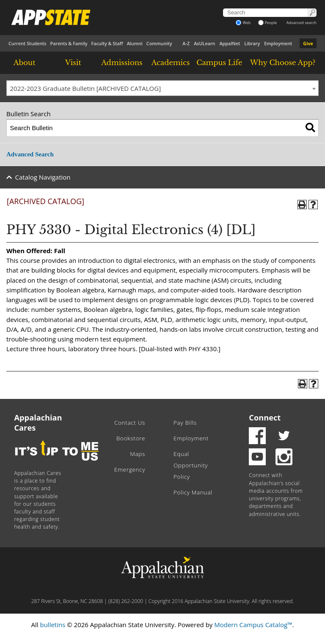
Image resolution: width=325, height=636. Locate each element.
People (267, 22)
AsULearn (204, 43)
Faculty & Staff (107, 43)
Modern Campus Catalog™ (253, 624)
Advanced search (301, 22)
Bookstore (130, 438)
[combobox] (162, 88)
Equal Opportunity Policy (191, 465)
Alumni (135, 43)
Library (252, 43)
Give (308, 43)
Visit (73, 62)
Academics (170, 62)
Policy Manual (193, 492)
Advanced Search (30, 154)
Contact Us (129, 422)
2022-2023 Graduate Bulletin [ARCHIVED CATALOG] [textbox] (85, 88)
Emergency (129, 469)
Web (243, 22)
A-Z (186, 43)
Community (159, 43)
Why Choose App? (282, 62)
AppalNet (229, 43)
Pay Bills (185, 422)
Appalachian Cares (38, 422)
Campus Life (219, 62)
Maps (137, 454)
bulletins (52, 624)
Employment (278, 43)
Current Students (27, 43)
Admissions (121, 62)
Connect (265, 417)
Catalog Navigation (43, 177)
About (25, 62)
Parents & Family (69, 43)
